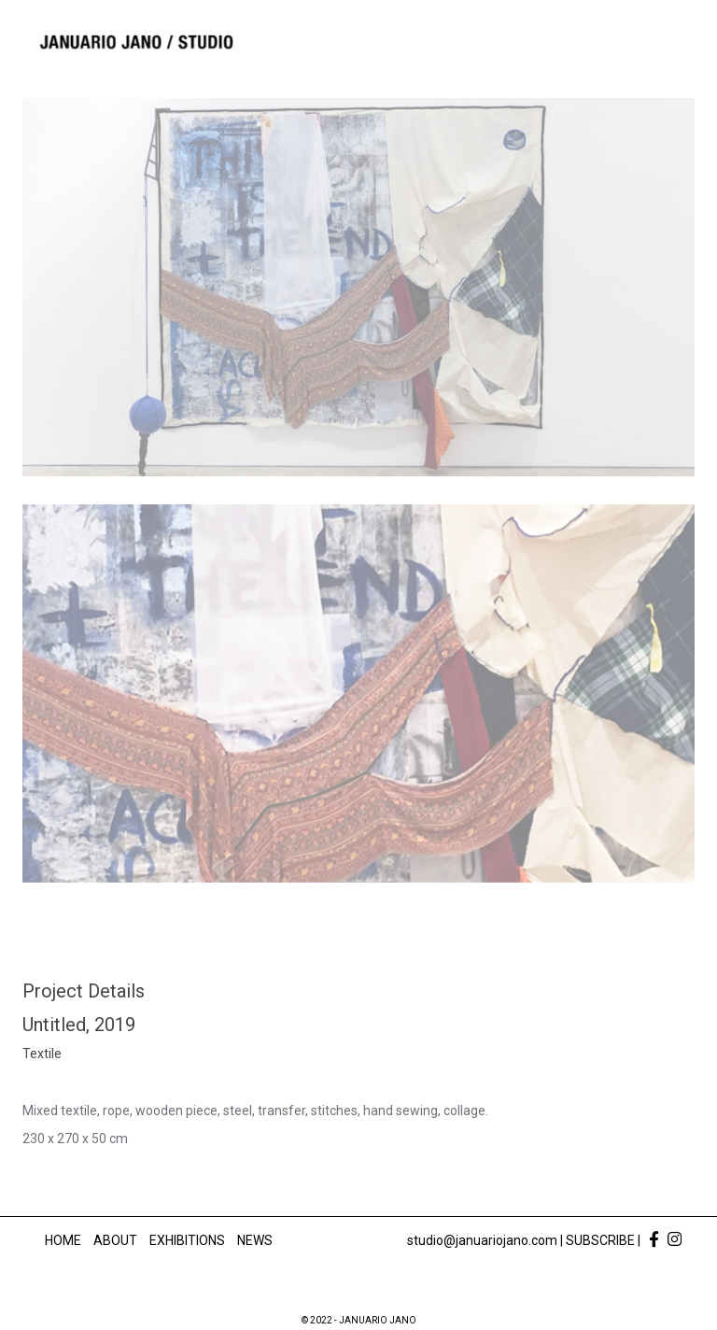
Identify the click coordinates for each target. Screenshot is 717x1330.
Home (63, 1240)
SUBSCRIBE (600, 1240)
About (115, 1240)
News (255, 1240)
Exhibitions (187, 1240)
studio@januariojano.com (482, 1240)
